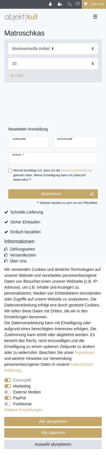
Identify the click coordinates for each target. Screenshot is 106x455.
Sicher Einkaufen (25, 222)
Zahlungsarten (22, 249)
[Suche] (69, 4)
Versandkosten (23, 255)
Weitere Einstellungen (23, 410)
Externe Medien (27, 392)
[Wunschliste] (78, 4)
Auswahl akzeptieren (53, 444)
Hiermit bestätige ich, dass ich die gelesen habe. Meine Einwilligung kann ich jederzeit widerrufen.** (52, 175)
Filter (17, 75)
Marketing (22, 386)
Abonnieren (67, 194)
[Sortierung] (53, 48)
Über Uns (18, 261)
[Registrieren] (60, 4)
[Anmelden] (51, 4)
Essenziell (22, 380)
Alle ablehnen (53, 432)
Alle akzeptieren (53, 421)
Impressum (84, 352)
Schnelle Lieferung (26, 212)
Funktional (22, 404)
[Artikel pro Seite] (53, 63)
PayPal (19, 398)
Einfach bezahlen (25, 232)
